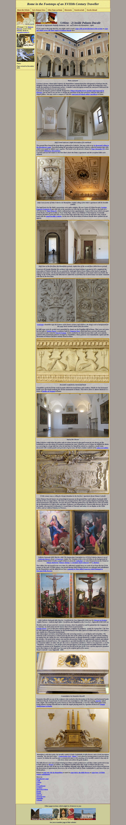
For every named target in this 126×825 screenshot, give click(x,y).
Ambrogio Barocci (44, 559)
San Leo (39, 795)
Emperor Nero (75, 331)
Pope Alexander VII (98, 149)
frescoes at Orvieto (100, 620)
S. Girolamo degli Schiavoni (79, 562)
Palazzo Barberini (52, 562)
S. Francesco (59, 559)
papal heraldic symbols (54, 216)
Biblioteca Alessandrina (52, 151)
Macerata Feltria (42, 789)
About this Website (23, 10)
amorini (98, 701)
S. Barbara (95, 562)
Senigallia (39, 798)
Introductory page (42, 779)
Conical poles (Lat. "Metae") (68, 756)
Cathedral (79, 561)
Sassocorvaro (40, 796)
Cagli (38, 780)
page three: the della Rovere (80, 772)
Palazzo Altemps (64, 562)
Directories (68, 10)
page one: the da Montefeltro (53, 772)
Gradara (39, 787)
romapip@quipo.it (23, 32)
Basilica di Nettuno (48, 391)
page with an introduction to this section (89, 28)
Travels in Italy (79, 10)
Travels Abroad (92, 10)
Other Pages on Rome (55, 10)
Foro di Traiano (61, 333)
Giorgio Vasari (41, 628)
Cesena (38, 782)
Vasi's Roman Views (38, 10)
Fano (38, 784)
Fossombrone (40, 786)
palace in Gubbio (102, 448)
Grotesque (40, 324)
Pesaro (51, 764)
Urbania (39, 800)
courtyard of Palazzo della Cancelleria (84, 94)
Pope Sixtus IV (52, 211)
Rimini (38, 793)
